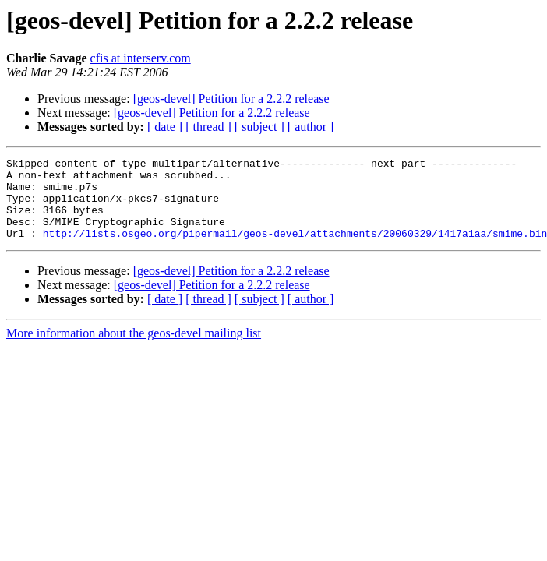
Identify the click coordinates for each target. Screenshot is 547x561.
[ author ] (311, 126)
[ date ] (164, 126)
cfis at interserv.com (140, 58)
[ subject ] (259, 126)
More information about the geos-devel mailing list (133, 349)
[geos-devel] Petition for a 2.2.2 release (231, 98)
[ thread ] (208, 126)
